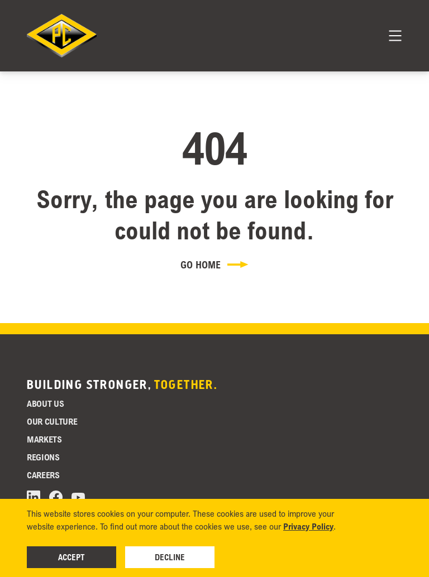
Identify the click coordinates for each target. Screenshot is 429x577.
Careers (43, 474)
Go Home (214, 264)
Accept (71, 557)
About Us (45, 403)
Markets (44, 439)
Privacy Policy (308, 526)
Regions (43, 457)
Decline (170, 557)
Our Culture (52, 421)
